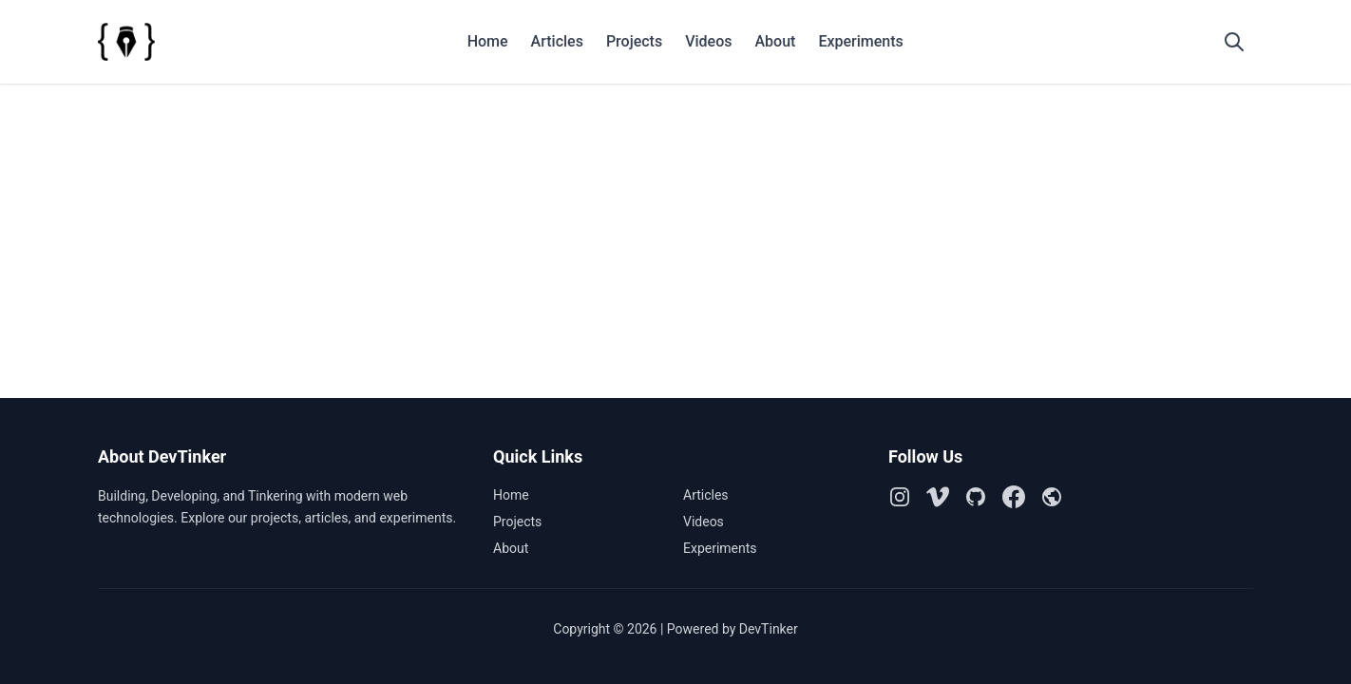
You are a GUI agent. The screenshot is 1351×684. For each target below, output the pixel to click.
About (774, 41)
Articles (557, 41)
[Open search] (1234, 42)
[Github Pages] (1051, 496)
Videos (708, 41)
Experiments (860, 41)
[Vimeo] (937, 496)
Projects (634, 41)
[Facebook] (1013, 496)
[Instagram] (899, 496)
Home (487, 41)
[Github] (975, 496)
